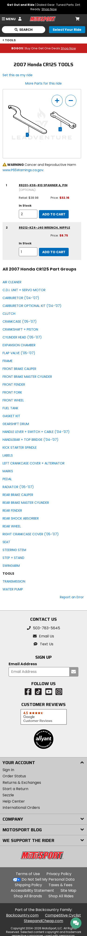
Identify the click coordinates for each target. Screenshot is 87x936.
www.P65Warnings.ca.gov (23, 170)
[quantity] (28, 214)
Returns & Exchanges (22, 782)
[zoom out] (70, 101)
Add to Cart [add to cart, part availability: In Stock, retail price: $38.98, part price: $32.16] (53, 214)
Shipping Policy (28, 885)
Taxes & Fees (60, 885)
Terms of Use (28, 873)
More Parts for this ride (43, 83)
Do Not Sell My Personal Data (48, 879)
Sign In (8, 769)
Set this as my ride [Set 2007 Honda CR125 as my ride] (17, 75)
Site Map (68, 890)
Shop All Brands (28, 896)
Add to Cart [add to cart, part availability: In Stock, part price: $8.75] (53, 252)
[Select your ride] (67, 29)
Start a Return (15, 788)
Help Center (14, 801)
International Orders (21, 807)
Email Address (23, 664)
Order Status (14, 776)
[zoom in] (57, 101)
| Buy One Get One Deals (43, 48)
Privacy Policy (58, 873)
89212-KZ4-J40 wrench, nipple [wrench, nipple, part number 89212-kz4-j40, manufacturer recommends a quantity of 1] (44, 228)
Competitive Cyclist (63, 915)
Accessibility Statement (32, 890)
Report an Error (72, 597)
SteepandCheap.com (43, 920)
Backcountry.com (22, 915)
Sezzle (8, 795)
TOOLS (9, 40)
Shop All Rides (61, 896)
